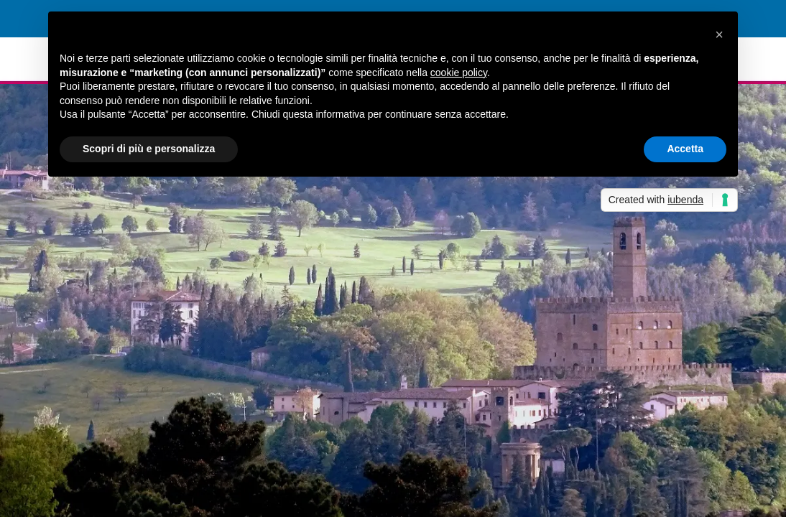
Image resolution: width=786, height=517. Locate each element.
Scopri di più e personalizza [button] (149, 148)
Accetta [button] (685, 148)
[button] (719, 34)
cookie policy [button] (458, 72)
